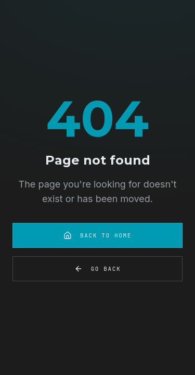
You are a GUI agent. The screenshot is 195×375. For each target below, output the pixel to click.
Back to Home (97, 235)
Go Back (97, 269)
